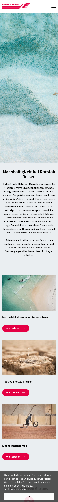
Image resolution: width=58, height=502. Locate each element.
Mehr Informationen (15, 489)
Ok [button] (29, 496)
